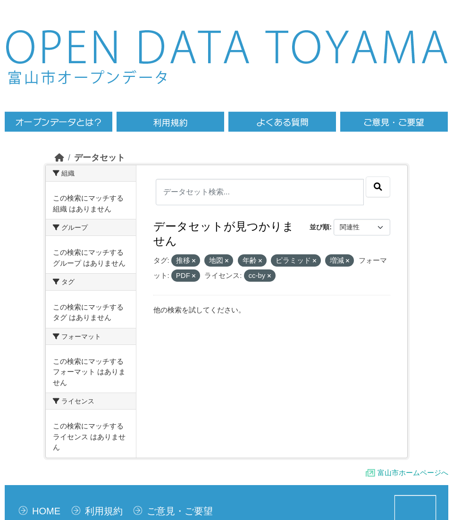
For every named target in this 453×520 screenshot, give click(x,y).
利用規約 (104, 511)
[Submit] (378, 186)
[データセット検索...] (260, 192)
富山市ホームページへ (413, 473)
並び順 (319, 227)
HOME (46, 511)
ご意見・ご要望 (180, 511)
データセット (99, 157)
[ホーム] (59, 157)
